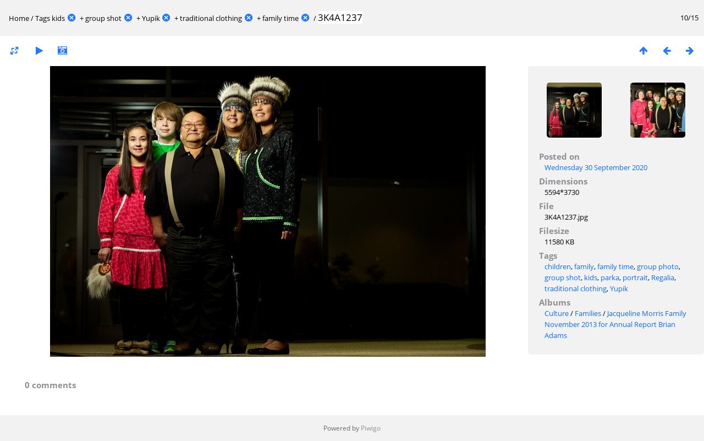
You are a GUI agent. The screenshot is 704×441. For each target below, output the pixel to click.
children (557, 266)
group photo (658, 266)
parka (610, 277)
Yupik (151, 18)
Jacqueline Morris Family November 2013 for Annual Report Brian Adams (615, 324)
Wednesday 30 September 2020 (595, 167)
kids (58, 18)
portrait (635, 277)
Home (19, 18)
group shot (103, 18)
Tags (42, 18)
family (584, 266)
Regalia (662, 277)
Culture (556, 313)
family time (280, 18)
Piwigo (371, 428)
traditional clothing (211, 18)
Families (588, 313)
